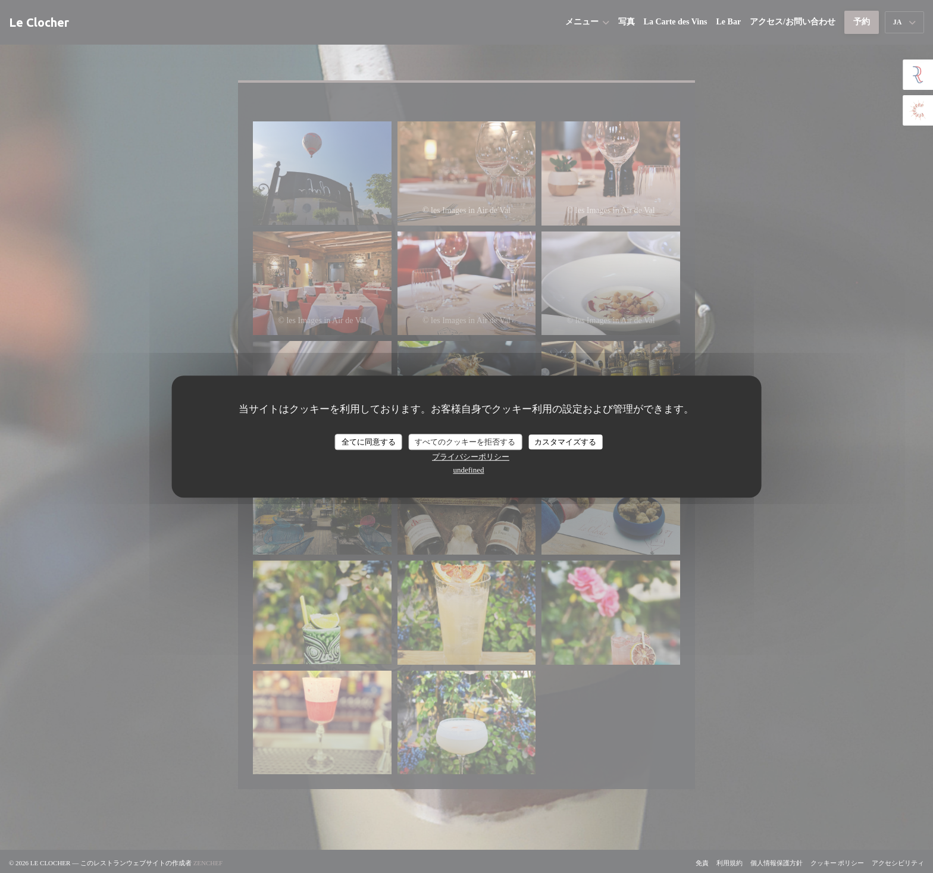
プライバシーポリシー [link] (470, 456)
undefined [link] (468, 469)
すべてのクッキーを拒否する (465, 441)
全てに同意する (369, 441)
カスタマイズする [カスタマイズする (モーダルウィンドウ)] (565, 441)
